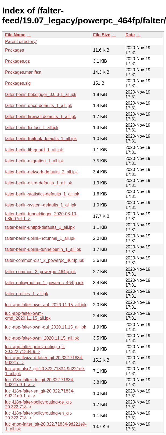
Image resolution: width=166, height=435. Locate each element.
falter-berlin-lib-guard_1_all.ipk (34, 150)
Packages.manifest (23, 72)
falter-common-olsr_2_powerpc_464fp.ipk (44, 260)
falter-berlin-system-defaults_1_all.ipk (40, 205)
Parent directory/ (21, 41)
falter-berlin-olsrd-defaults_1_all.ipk (38, 183)
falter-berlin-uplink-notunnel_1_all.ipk (40, 238)
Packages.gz (17, 61)
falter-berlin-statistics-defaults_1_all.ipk (42, 194)
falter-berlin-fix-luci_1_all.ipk (31, 127)
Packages (14, 50)
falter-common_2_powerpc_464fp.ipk (40, 271)
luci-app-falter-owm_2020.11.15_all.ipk (42, 338)
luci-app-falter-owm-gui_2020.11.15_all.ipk (45, 327)
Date (130, 35)
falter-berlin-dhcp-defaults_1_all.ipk (38, 105)
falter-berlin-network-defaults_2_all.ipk (41, 172)
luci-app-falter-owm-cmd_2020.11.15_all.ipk (27, 315)
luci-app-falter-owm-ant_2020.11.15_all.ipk (45, 304)
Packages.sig (18, 83)
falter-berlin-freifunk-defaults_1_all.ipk (41, 138)
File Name (15, 35)
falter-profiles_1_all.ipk (26, 293)
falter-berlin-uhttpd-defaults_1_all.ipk (40, 227)
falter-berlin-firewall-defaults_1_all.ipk (40, 116)
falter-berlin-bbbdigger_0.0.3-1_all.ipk (40, 94)
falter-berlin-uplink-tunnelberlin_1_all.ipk (43, 249)
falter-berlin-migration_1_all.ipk (34, 161)
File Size (101, 35)
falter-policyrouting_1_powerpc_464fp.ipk (44, 282)
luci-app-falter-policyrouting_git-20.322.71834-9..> (35, 349)
